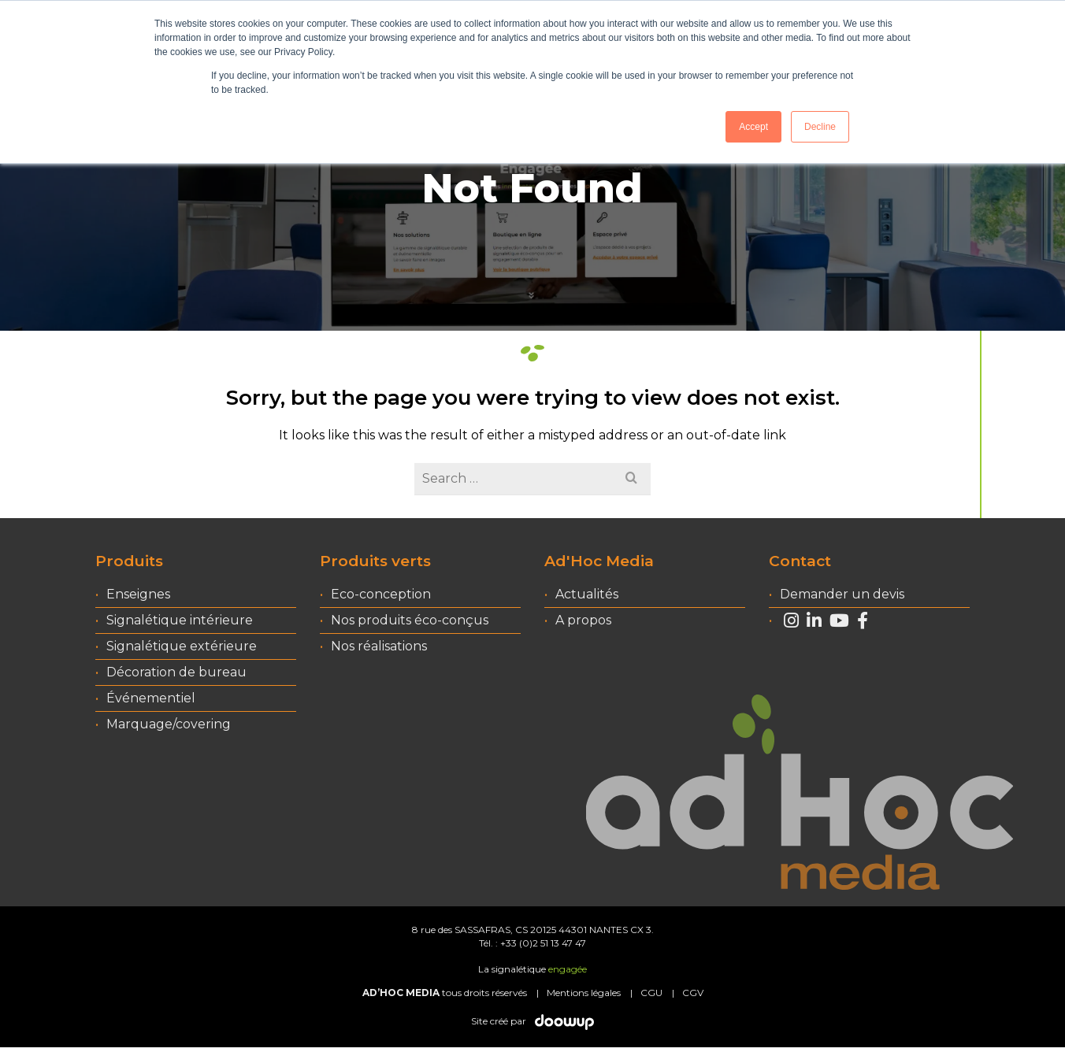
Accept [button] (753, 126)
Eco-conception (381, 594)
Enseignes (138, 594)
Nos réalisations (379, 646)
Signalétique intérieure (179, 620)
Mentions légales (584, 992)
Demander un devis (842, 594)
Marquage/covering (168, 724)
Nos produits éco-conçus (409, 620)
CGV (692, 992)
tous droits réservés (444, 992)
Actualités (586, 594)
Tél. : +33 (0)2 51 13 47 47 (532, 943)
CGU (651, 992)
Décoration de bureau (176, 672)
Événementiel (150, 698)
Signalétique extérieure (181, 646)
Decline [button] (820, 126)
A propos (583, 620)
